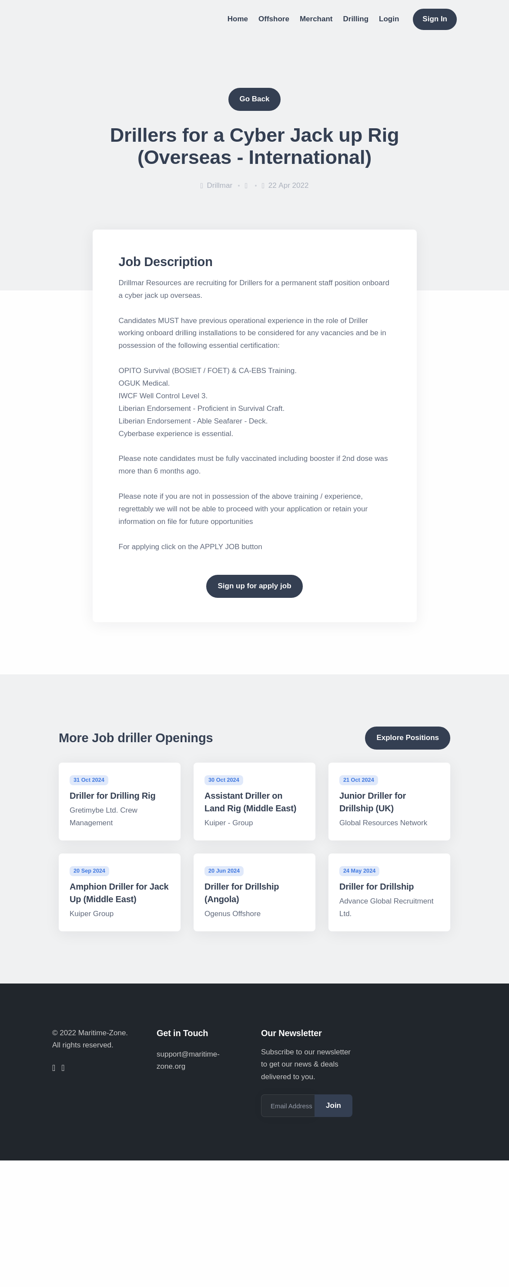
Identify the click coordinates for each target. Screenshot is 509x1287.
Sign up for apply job (254, 586)
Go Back (255, 99)
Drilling (356, 19)
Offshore (273, 19)
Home (238, 19)
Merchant (316, 19)
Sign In (434, 19)
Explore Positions (407, 738)
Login (389, 19)
